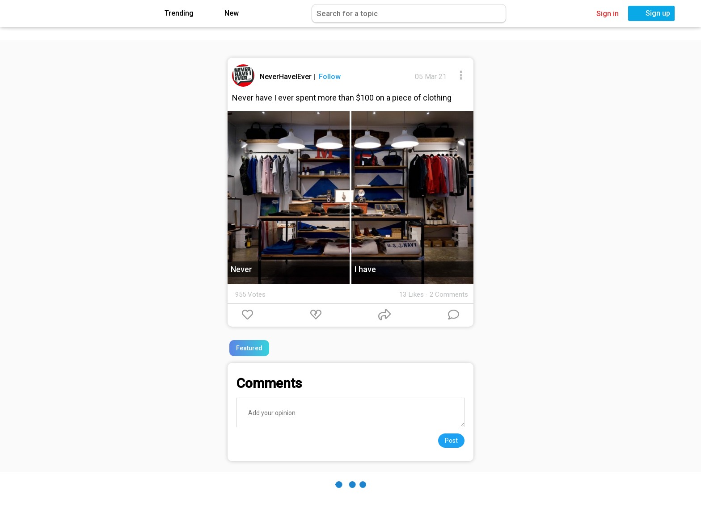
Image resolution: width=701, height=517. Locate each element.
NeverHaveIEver (286, 76)
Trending (173, 13)
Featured (249, 348)
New (225, 13)
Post (451, 440)
